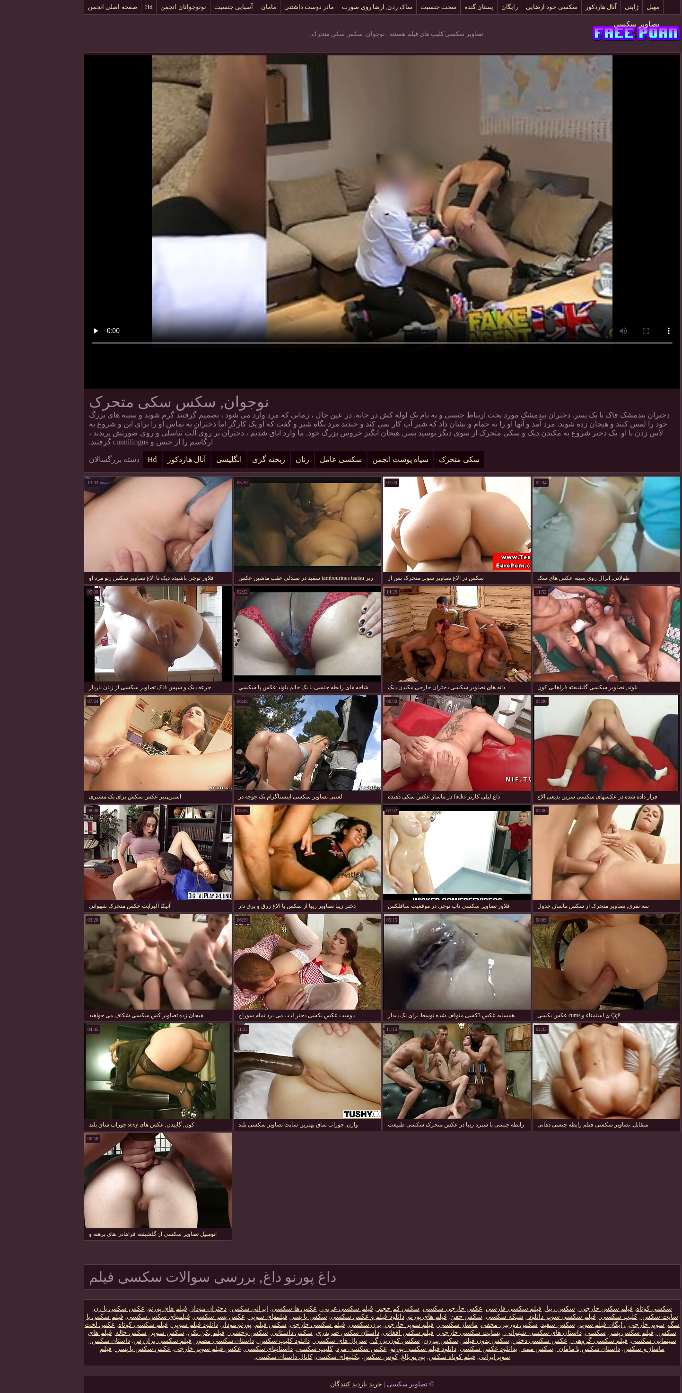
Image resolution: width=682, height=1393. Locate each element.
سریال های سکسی (299, 1340)
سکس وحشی (207, 1332)
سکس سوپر (126, 1332)
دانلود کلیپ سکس (242, 1340)
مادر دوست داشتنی (268, 6)
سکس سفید (517, 1324)
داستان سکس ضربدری (306, 1332)
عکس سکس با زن (78, 1308)
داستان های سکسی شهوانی (502, 1332)
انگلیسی (188, 459)
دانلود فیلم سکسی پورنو (382, 1348)
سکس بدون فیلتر (444, 1340)
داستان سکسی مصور (183, 1340)
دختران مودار (167, 1308)
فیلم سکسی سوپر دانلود (520, 1316)
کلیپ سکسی (273, 1348)
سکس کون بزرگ (354, 1340)
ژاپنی (590, 6)
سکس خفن (425, 1316)
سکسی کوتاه (613, 1308)
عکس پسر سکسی (178, 1316)
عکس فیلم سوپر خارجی (166, 1348)
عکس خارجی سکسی (411, 1308)
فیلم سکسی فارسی (472, 1308)
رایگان (468, 6)
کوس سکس (339, 1356)
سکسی (554, 1332)
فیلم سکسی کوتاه (102, 1324)
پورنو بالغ (372, 1356)
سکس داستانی (251, 1332)
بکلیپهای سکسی (297, 1356)
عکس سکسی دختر (499, 1340)
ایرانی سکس (208, 1308)
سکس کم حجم (357, 1308)
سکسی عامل (300, 459)
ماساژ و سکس (602, 1348)
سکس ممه (496, 1348)
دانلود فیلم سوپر (153, 1324)
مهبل (611, 6)
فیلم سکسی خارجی (276, 1324)
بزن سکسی (324, 1324)
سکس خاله (90, 1332)
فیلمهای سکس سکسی (117, 1316)
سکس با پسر (268, 1316)
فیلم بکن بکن (165, 1332)
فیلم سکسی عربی (305, 1308)
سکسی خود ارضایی (510, 6)
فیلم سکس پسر (590, 1332)
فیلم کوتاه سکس (410, 1356)
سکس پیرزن (400, 1340)
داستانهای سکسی (227, 1348)
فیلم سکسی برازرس (121, 1340)
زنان (261, 459)
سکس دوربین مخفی (468, 1324)
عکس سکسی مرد (320, 1348)
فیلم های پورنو (126, 1308)
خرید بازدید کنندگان (315, 1384)
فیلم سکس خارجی (564, 1308)
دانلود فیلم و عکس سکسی (326, 1316)
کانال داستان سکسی (243, 1356)
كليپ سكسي (577, 1316)
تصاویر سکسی (595, 24)
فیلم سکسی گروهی (558, 1340)
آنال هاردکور (560, 6)
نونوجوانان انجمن (142, 6)
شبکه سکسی (463, 1316)
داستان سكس (69, 1340)
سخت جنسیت (397, 6)
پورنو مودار (195, 1324)
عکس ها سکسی (253, 1308)
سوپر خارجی (606, 1324)
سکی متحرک (418, 459)
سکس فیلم (229, 1324)
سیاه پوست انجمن (359, 459)
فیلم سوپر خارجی (368, 1324)
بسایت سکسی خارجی (427, 1332)
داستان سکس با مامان (547, 1348)
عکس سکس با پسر (102, 1348)
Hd (108, 6)
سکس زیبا (519, 1308)
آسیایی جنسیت (192, 6)
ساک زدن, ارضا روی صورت (336, 6)
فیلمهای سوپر (226, 1316)
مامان (227, 6)
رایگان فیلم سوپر (561, 1324)
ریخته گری (227, 459)
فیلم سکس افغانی (367, 1332)
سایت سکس (618, 1316)
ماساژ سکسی (416, 1324)
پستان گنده (437, 6)
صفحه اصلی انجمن (71, 6)
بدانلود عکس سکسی (447, 1348)
